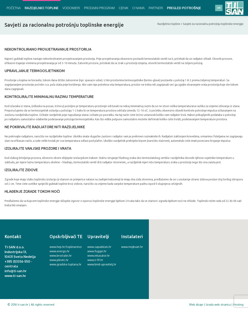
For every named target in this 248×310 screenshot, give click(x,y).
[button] (197, 258)
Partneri (156, 8)
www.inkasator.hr (98, 255)
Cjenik (123, 8)
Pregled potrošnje (184, 8)
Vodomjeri (71, 8)
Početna (14, 8)
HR (219, 7)
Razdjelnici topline (42, 8)
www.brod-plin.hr (61, 255)
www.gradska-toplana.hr (65, 264)
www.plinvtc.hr (59, 260)
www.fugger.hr (96, 251)
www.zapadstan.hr (99, 246)
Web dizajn (196, 304)
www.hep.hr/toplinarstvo (66, 246)
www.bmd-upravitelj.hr (101, 264)
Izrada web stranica (218, 304)
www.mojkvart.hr (132, 246)
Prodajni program (99, 8)
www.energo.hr (59, 251)
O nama (138, 8)
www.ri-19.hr (95, 260)
